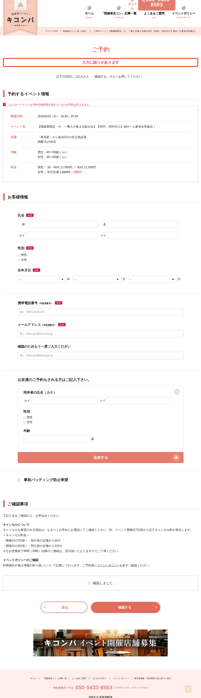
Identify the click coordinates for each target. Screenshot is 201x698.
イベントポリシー (183, 15)
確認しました (100, 586)
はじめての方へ (99, 670)
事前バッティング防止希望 (43, 483)
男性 (22, 257)
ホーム (89, 15)
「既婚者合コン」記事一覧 (119, 15)
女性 (22, 262)
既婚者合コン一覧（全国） (77, 31)
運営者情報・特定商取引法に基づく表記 (156, 670)
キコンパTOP (52, 31)
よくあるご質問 (154, 15)
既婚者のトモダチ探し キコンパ (20, 18)
